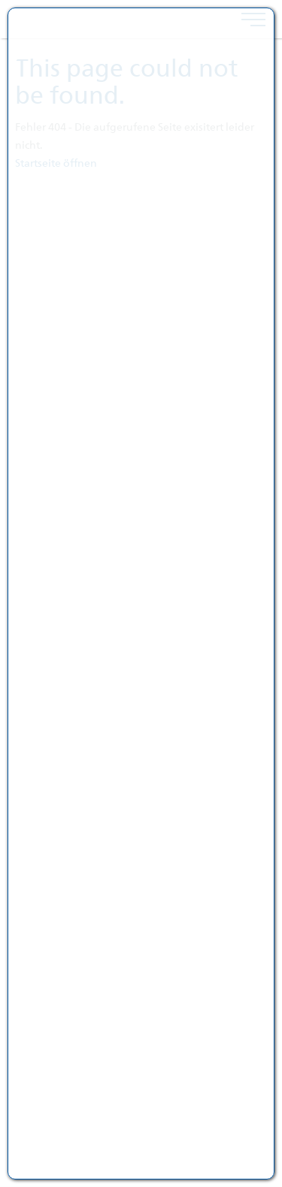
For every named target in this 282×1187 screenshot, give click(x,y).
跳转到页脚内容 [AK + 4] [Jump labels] (0, 0)
